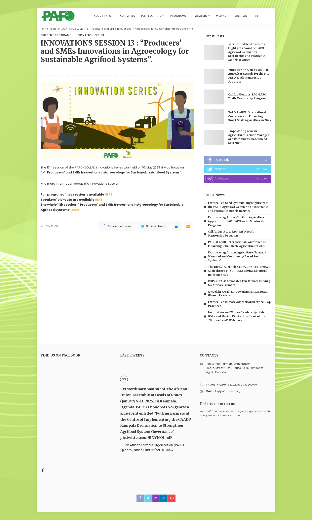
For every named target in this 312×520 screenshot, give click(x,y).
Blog (53, 28)
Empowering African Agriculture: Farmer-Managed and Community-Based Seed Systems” (237, 256)
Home (44, 28)
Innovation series (89, 35)
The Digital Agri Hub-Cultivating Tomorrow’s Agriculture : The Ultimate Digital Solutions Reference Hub (239, 270)
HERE (109, 194)
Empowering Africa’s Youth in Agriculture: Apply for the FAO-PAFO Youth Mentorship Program (237, 221)
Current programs (56, 35)
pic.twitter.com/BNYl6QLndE (146, 437)
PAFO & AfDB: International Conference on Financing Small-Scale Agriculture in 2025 (249, 116)
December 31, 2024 (159, 450)
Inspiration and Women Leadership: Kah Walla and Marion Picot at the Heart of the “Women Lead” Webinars (236, 316)
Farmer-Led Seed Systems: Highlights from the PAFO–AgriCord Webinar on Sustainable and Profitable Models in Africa (247, 52)
